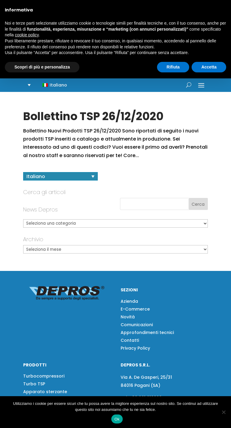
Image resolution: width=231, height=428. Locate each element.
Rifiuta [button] (173, 67)
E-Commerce (135, 309)
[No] (223, 412)
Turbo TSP (34, 384)
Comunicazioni (137, 325)
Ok (116, 419)
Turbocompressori (43, 376)
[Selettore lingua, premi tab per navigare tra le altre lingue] (60, 176)
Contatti (130, 340)
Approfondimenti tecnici (147, 332)
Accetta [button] (209, 67)
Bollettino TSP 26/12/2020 (93, 116)
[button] (51, 85)
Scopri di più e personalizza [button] (42, 67)
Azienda (129, 301)
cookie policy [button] (26, 34)
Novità (128, 317)
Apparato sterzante (45, 392)
